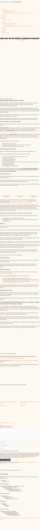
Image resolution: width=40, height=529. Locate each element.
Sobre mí (4, 17)
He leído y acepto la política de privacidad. (9, 451)
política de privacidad (29, 457)
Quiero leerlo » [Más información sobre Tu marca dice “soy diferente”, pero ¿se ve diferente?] (3, 405)
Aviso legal (2, 517)
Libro (4, 14)
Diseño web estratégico (9, 11)
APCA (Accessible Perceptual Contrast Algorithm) (21, 202)
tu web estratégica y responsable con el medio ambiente (23, 360)
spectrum (9, 177)
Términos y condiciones (28, 517)
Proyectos (5, 15)
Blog (4, 18)
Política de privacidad (18, 517)
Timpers (1, 306)
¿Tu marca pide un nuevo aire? (11, 1)
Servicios (4, 9)
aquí (30, 278)
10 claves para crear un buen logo (7, 422)
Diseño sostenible (21, 39)
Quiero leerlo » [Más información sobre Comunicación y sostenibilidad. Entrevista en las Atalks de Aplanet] (23, 405)
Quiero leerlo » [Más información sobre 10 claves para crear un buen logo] (3, 425)
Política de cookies (9, 517)
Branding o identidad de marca (10, 10)
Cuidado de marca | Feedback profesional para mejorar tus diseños (18, 13)
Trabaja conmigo (6, 19)
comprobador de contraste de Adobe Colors (18, 201)
